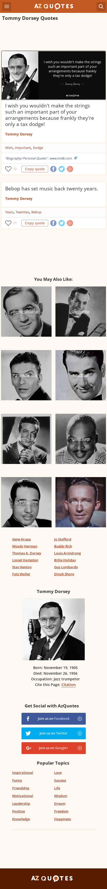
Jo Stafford (62, 539)
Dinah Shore (64, 574)
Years (9, 212)
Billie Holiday (65, 560)
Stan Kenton (22, 567)
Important (23, 147)
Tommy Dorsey (18, 134)
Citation (68, 684)
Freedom (61, 811)
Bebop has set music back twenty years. (51, 188)
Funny (17, 780)
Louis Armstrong (67, 553)
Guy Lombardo (66, 567)
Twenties (22, 212)
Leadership (21, 803)
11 (15, 223)
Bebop (36, 212)
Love (58, 772)
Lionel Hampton (25, 560)
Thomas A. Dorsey (26, 553)
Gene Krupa (21, 539)
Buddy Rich (63, 546)
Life (57, 788)
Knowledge (21, 819)
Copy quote (35, 169)
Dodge (38, 147)
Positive (18, 811)
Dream (59, 803)
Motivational (22, 795)
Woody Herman (24, 546)
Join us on (53, 718)
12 (15, 169)
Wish (9, 147)
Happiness (62, 819)
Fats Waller (21, 574)
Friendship (20, 788)
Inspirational (22, 772)
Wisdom (60, 795)
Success (60, 780)
